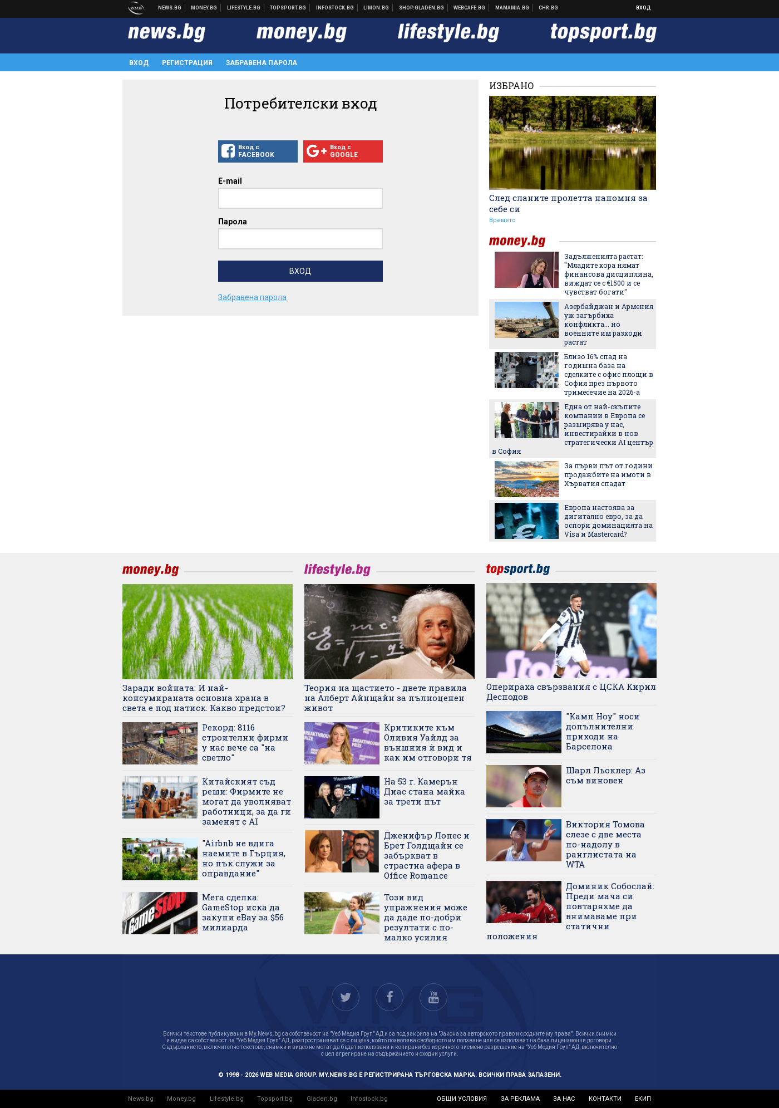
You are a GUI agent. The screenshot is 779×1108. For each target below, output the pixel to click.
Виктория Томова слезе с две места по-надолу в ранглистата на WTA (605, 844)
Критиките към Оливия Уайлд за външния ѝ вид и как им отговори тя (428, 742)
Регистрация (187, 63)
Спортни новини (288, 8)
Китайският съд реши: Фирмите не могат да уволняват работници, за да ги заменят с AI (246, 801)
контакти (605, 1098)
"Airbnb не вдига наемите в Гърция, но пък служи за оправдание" (243, 858)
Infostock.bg (369, 1098)
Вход (643, 8)
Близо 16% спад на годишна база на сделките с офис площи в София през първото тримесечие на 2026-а (608, 374)
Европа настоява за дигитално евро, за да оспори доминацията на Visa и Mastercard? (608, 520)
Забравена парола (261, 63)
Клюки (244, 8)
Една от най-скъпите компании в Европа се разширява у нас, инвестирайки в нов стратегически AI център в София (572, 428)
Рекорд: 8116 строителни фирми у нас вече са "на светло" (245, 742)
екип (643, 1098)
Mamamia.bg (512, 8)
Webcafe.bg (469, 8)
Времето (502, 220)
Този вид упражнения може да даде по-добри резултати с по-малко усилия (425, 917)
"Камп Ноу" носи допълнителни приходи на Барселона (603, 731)
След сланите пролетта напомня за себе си (568, 203)
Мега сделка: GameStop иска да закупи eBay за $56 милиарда (243, 912)
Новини (170, 8)
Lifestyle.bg (227, 1098)
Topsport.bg (275, 1098)
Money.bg (181, 1098)
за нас (564, 1098)
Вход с (257, 151)
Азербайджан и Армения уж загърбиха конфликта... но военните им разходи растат (608, 324)
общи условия (462, 1098)
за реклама (520, 1098)
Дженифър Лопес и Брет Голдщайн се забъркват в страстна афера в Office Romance (427, 855)
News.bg (141, 1098)
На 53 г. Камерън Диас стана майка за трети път (424, 791)
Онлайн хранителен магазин (422, 8)
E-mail (230, 181)
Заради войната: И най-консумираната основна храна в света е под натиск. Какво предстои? (203, 697)
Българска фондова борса (335, 8)
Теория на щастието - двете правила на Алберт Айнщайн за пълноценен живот (385, 697)
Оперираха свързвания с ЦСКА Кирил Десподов (571, 691)
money (524, 241)
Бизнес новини (204, 8)
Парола (232, 221)
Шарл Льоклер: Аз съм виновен (605, 775)
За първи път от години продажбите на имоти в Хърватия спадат (608, 474)
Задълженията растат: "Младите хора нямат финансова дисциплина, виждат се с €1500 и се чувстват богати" (608, 274)
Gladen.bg (322, 1098)
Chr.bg (548, 8)
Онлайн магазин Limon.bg (376, 8)
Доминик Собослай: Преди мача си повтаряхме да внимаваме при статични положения (570, 911)
